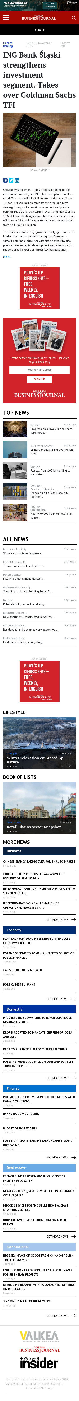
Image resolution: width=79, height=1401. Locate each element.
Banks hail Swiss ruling (21, 1114)
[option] (39, 5)
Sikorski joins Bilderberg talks (27, 1301)
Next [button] (68, 6)
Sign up (39, 379)
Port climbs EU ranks (19, 984)
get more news (61, 920)
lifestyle (14, 712)
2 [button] (10, 766)
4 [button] (16, 766)
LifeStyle (12, 753)
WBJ (63, 46)
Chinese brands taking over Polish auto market (39, 861)
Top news (16, 412)
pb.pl (7, 257)
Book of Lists (19, 777)
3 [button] (13, 766)
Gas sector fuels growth (22, 970)
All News (15, 539)
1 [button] (7, 766)
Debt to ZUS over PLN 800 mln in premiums (35, 1049)
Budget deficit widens (20, 1128)
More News (16, 842)
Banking (8, 46)
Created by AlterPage (39, 1388)
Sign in (39, 30)
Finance (8, 43)
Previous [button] (10, 8)
